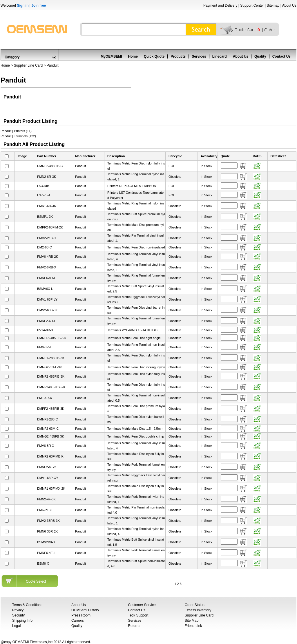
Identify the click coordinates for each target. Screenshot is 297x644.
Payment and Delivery (220, 5)
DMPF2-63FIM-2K (50, 227)
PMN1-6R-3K (46, 206)
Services (199, 56)
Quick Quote (154, 56)
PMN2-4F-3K (46, 499)
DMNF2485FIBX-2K (51, 387)
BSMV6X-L (45, 288)
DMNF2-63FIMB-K (50, 456)
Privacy (17, 610)
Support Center (252, 5)
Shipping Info (22, 621)
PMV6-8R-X (45, 445)
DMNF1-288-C (47, 419)
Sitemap (273, 5)
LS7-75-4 (43, 195)
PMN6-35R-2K (47, 531)
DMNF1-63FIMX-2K (51, 488)
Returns (134, 626)
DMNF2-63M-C (48, 428)
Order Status (194, 605)
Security (18, 615)
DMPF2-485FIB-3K (50, 408)
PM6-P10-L (45, 510)
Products (178, 56)
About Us (289, 5)
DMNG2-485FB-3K (50, 436)
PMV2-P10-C (46, 238)
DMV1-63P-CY (47, 478)
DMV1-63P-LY (47, 299)
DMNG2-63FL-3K (49, 367)
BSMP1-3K (45, 216)
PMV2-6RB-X (46, 267)
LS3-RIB (43, 186)
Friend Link (193, 626)
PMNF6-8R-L (46, 278)
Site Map (191, 621)
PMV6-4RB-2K (47, 256)
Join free (38, 5)
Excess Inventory (198, 610)
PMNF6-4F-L (46, 553)
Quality (260, 56)
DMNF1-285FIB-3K (50, 358)
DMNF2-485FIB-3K (50, 376)
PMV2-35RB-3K (48, 520)
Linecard (219, 56)
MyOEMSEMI (111, 56)
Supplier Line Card (28, 65)
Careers (77, 621)
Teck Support (138, 615)
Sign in (22, 5)
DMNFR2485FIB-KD (51, 338)
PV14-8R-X (45, 330)
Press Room (80, 615)
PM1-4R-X (44, 398)
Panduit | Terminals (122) (18, 136)
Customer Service (141, 605)
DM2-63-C (44, 247)
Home (133, 56)
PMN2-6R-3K (46, 176)
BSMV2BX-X (46, 542)
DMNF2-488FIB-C (50, 166)
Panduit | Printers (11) (16, 131)
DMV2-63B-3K (47, 310)
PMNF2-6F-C (46, 467)
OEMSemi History (85, 610)
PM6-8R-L (44, 347)
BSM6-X (43, 563)
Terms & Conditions (27, 605)
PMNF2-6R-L (46, 321)
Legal (16, 626)
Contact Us (281, 56)
